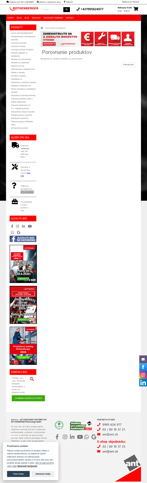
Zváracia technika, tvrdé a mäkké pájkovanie (21, 100)
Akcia (19, 17)
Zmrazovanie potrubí (19, 128)
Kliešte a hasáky (18, 72)
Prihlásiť (136, 2)
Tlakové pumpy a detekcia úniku (22, 123)
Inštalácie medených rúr (21, 86)
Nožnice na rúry (17, 66)
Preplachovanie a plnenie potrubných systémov (21, 116)
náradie (14, 435)
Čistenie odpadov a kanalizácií (19, 54)
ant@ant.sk (110, 435)
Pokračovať (128, 64)
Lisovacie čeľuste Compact (22, 49)
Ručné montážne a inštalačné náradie (23, 90)
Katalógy (36, 17)
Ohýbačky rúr (16, 79)
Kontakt (70, 17)
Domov (10, 17)
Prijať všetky (18, 474)
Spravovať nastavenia (27, 466)
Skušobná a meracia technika (23, 95)
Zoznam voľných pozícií (28, 398)
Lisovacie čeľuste (18, 46)
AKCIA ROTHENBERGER (22, 33)
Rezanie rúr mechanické (21, 59)
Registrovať (126, 2)
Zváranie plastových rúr (20, 105)
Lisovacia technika (18, 43)
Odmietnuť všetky (43, 474)
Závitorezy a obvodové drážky (23, 82)
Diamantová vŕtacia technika (22, 112)
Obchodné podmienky (53, 17)
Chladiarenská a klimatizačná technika (23, 38)
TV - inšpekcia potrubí (20, 108)
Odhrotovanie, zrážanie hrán (23, 69)
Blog (27, 17)
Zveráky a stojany (18, 76)
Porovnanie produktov (55, 28)
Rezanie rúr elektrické (20, 63)
